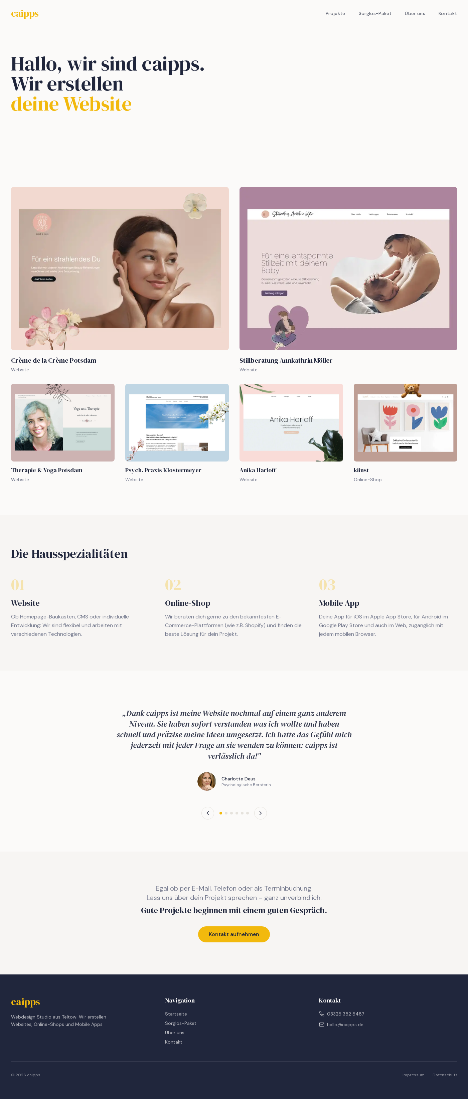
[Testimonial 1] (220, 813)
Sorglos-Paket (375, 13)
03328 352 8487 (341, 1014)
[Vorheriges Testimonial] (207, 813)
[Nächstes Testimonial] (260, 813)
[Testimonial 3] (231, 813)
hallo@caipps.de (341, 1025)
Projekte (335, 13)
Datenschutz (445, 1075)
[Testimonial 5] (242, 813)
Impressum (414, 1075)
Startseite (176, 1014)
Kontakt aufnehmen (234, 934)
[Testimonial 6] (247, 813)
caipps (25, 13)
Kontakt (448, 13)
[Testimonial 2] (226, 813)
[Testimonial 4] (237, 813)
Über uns (415, 13)
